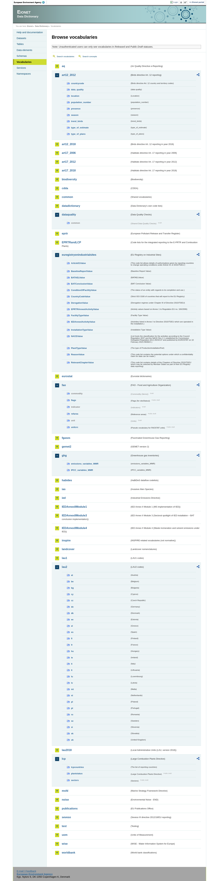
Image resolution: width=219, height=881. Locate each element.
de (72, 607)
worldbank (68, 852)
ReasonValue (77, 354)
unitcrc (74, 427)
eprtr (65, 233)
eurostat (67, 376)
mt (72, 689)
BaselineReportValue (81, 271)
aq (63, 66)
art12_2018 (69, 144)
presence (75, 108)
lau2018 (67, 750)
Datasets (21, 38)
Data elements (24, 50)
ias (63, 489)
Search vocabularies (65, 56)
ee (72, 619)
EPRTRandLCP (71, 242)
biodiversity (69, 179)
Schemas (22, 56)
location (75, 96)
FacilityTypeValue (80, 315)
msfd (65, 790)
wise (65, 843)
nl (72, 695)
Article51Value (78, 263)
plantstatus (76, 773)
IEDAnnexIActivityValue (83, 322)
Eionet (30, 26)
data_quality (77, 89)
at (72, 575)
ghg (64, 455)
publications (70, 808)
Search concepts (89, 56)
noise (65, 799)
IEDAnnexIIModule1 (74, 506)
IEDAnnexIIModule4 (74, 528)
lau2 (64, 566)
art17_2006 (69, 152)
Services (21, 68)
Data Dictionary (41, 26)
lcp (64, 758)
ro (72, 714)
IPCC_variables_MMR (82, 470)
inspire (66, 540)
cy (72, 594)
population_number (81, 102)
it (71, 664)
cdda (65, 188)
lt (71, 670)
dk (72, 613)
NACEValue (77, 336)
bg (72, 588)
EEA (30, 2)
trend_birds (77, 121)
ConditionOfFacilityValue (83, 290)
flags (73, 400)
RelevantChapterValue (82, 362)
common (67, 197)
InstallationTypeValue (82, 330)
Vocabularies (24, 62)
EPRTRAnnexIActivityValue (85, 309)
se (72, 721)
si (72, 727)
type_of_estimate (80, 127)
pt (72, 708)
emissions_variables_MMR (84, 463)
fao (64, 385)
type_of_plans (78, 134)
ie (72, 657)
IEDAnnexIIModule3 (74, 515)
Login (175, 2)
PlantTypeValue (79, 348)
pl (72, 702)
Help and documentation (30, 32)
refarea (74, 414)
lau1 (64, 558)
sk (72, 733)
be (72, 581)
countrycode (77, 83)
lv (72, 683)
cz (72, 600)
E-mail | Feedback (26, 871)
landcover (68, 549)
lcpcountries (77, 767)
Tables (20, 44)
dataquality (69, 214)
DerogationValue (79, 303)
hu (72, 651)
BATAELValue (78, 277)
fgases (66, 437)
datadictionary (71, 205)
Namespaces (24, 73)
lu (72, 676)
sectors (75, 780)
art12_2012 (69, 75)
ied (64, 497)
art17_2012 (69, 161)
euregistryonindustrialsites (79, 254)
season (74, 115)
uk (72, 740)
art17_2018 (69, 170)
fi (71, 638)
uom (65, 834)
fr (72, 645)
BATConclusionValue (82, 283)
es (72, 632)
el (72, 626)
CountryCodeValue (80, 296)
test (64, 826)
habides (67, 480)
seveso (66, 817)
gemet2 (66, 446)
